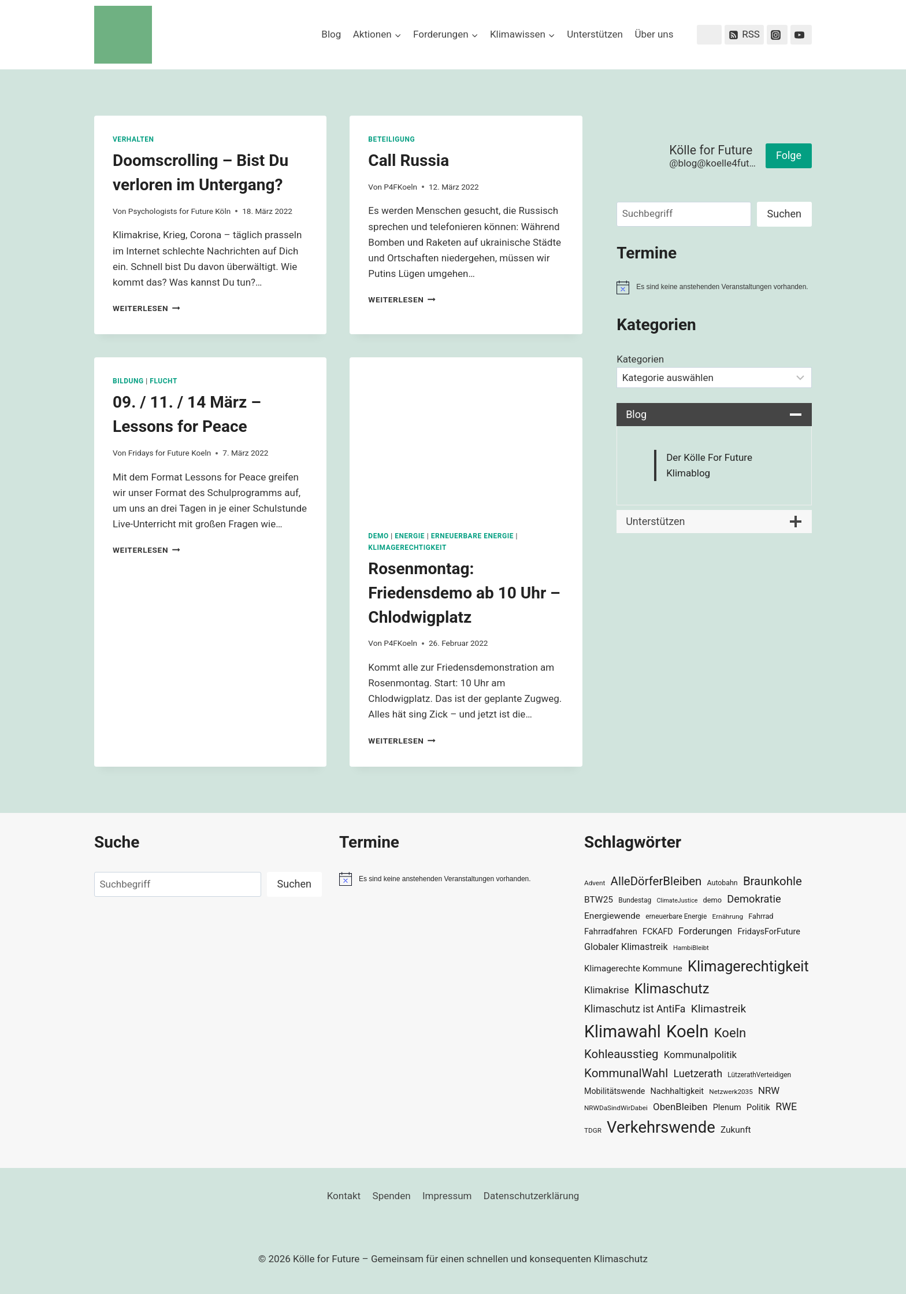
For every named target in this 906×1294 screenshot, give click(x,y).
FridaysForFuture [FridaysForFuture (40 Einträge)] (768, 932)
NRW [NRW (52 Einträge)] (768, 1090)
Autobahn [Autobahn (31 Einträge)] (722, 883)
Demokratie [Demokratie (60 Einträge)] (754, 899)
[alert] (714, 287)
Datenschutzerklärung (531, 1195)
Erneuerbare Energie (472, 536)
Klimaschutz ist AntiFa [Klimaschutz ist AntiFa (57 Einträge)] (634, 1009)
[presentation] (466, 434)
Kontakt (344, 1195)
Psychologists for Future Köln (179, 211)
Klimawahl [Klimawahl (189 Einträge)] (622, 1031)
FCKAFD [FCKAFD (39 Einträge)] (658, 931)
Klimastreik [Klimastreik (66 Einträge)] (718, 1008)
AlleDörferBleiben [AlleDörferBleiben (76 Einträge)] (656, 881)
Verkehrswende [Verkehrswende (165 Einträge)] (661, 1127)
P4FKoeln (400, 186)
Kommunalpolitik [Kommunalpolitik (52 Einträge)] (700, 1054)
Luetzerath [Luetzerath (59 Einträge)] (697, 1073)
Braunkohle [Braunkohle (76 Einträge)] (772, 881)
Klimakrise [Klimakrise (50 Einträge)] (606, 990)
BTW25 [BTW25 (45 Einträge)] (598, 899)
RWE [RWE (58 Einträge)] (786, 1106)
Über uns (653, 34)
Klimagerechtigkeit (407, 548)
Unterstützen (595, 34)
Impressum (447, 1195)
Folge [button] (788, 155)
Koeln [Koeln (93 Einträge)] (730, 1032)
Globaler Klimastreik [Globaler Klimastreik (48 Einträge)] (626, 946)
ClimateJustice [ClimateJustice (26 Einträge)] (676, 900)
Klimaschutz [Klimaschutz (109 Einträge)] (672, 989)
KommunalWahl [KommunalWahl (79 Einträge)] (626, 1073)
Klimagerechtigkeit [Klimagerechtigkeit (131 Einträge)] (748, 966)
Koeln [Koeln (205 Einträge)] (687, 1031)
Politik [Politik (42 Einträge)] (758, 1107)
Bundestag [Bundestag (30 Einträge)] (634, 900)
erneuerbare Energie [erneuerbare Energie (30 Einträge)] (676, 916)
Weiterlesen (146, 308)
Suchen (784, 214)
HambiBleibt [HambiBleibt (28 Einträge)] (691, 948)
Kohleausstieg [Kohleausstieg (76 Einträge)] (621, 1054)
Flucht (163, 381)
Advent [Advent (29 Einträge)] (594, 883)
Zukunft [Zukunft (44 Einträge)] (736, 1130)
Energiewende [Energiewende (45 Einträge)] (612, 916)
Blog (331, 34)
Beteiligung (391, 139)
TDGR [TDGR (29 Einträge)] (592, 1130)
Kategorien (640, 359)
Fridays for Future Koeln (169, 452)
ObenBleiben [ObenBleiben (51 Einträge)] (680, 1106)
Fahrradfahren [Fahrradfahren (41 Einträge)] (610, 931)
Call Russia (408, 160)
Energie (410, 536)
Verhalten (133, 139)
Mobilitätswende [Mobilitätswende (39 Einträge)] (614, 1091)
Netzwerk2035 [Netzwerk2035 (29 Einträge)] (731, 1092)
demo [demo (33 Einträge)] (712, 900)
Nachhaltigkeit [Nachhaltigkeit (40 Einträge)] (677, 1091)
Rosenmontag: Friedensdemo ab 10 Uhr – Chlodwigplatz (464, 593)
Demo (378, 536)
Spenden (392, 1195)
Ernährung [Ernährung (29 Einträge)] (727, 916)
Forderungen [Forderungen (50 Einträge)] (705, 931)
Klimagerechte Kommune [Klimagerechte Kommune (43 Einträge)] (633, 968)
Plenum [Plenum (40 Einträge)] (727, 1107)
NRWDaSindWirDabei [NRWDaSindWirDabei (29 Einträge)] (616, 1108)
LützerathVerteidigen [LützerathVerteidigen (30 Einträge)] (759, 1075)
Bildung (128, 381)
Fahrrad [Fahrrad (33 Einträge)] (760, 916)
